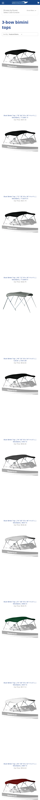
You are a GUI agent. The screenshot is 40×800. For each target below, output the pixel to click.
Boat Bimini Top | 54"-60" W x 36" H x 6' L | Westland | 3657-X (20, 684)
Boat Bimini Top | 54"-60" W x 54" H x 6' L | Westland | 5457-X (20, 441)
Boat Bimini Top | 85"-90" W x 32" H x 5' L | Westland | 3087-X (20, 765)
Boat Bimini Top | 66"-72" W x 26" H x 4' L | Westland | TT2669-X (20, 278)
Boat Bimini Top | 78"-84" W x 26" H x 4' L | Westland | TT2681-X (20, 116)
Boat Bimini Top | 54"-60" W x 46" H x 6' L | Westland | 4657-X (20, 522)
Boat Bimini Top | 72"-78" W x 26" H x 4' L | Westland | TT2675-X (20, 197)
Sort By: (5, 34)
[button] (20, 11)
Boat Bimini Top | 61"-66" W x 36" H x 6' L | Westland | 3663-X (20, 603)
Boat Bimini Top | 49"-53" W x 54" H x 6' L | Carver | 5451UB (20, 359)
